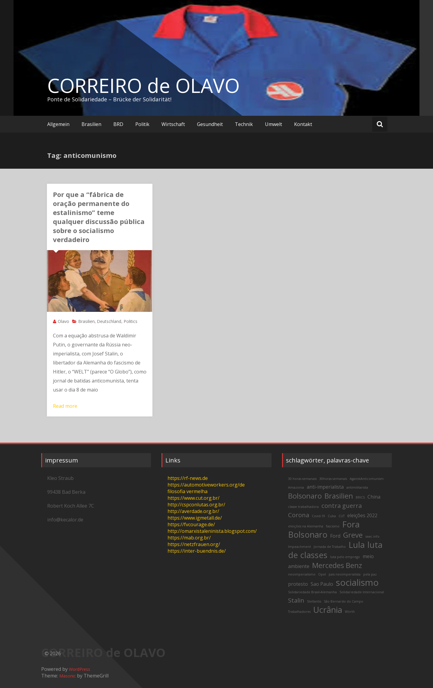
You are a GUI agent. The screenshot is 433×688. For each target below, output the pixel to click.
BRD (118, 124)
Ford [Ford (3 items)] (335, 536)
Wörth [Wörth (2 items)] (350, 612)
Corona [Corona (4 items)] (298, 515)
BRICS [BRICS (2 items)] (360, 497)
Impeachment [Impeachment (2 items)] (299, 547)
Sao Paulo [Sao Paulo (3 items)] (322, 584)
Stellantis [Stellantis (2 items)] (314, 601)
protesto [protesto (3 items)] (298, 584)
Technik (244, 124)
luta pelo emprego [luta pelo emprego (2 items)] (345, 557)
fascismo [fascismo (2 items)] (332, 526)
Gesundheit (210, 124)
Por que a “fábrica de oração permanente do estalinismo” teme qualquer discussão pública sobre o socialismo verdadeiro (99, 217)
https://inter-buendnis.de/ (196, 551)
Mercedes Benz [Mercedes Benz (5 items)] (337, 565)
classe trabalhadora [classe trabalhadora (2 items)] (303, 507)
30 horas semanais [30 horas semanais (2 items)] (302, 479)
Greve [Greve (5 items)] (353, 535)
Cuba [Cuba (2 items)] (332, 516)
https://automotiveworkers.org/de (206, 484)
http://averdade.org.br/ (193, 511)
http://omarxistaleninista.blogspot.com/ (212, 531)
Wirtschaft (173, 124)
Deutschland (109, 321)
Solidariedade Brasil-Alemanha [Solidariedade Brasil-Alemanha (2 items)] (312, 592)
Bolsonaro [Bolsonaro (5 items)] (305, 496)
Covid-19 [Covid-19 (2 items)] (318, 516)
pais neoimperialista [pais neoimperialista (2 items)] (345, 574)
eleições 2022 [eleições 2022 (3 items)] (362, 515)
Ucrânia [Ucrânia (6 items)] (327, 609)
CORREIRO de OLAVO (143, 85)
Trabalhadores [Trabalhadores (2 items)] (299, 612)
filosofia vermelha (187, 491)
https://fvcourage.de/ (191, 524)
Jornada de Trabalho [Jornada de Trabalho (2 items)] (330, 547)
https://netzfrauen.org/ (193, 544)
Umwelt (273, 124)
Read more (65, 406)
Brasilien (91, 124)
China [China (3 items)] (373, 496)
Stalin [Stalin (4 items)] (296, 600)
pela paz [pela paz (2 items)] (370, 574)
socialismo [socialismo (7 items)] (357, 582)
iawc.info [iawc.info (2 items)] (372, 536)
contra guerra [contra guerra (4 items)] (341, 505)
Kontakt (303, 124)
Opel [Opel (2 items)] (322, 574)
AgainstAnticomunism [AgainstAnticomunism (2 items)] (367, 479)
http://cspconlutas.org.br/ (196, 504)
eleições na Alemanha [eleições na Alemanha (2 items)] (305, 526)
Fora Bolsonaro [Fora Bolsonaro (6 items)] (324, 529)
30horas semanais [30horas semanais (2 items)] (333, 479)
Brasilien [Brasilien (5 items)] (338, 496)
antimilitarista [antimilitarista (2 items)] (357, 487)
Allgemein (58, 124)
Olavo (63, 321)
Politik (142, 124)
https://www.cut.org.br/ (193, 498)
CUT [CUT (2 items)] (342, 516)
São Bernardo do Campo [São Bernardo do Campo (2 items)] (343, 601)
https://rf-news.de (187, 478)
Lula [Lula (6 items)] (357, 544)
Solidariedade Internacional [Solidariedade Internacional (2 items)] (361, 592)
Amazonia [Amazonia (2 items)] (296, 487)
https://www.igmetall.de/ (194, 517)
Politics (130, 321)
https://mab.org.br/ (189, 537)
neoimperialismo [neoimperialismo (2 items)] (301, 574)
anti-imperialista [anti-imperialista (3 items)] (325, 487)
